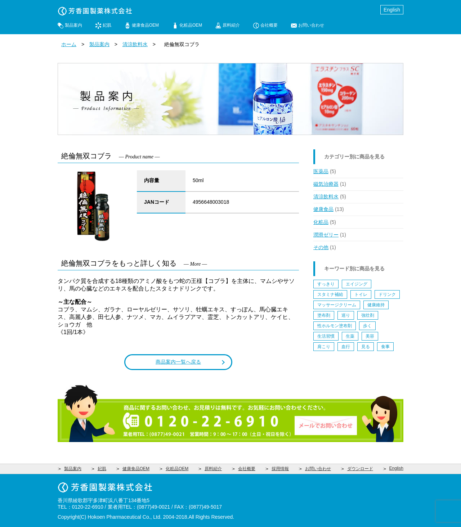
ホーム (68, 44)
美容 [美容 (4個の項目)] (370, 336)
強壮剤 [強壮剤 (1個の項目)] (367, 315)
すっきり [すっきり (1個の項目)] (326, 284)
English (392, 10)
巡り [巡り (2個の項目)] (345, 315)
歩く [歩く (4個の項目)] (367, 325)
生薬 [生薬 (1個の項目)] (350, 336)
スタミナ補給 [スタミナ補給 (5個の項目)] (330, 294)
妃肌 (107, 25)
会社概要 (269, 25)
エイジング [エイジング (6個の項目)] (356, 284)
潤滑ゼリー (326, 235)
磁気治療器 (326, 184)
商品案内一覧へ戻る (178, 362)
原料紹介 (231, 25)
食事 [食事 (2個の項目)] (385, 346)
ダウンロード (360, 468)
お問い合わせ (311, 25)
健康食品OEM (145, 25)
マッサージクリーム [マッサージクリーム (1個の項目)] (336, 304)
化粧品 (320, 222)
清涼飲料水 (135, 44)
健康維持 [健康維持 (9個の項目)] (376, 304)
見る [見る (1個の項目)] (365, 346)
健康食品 (323, 209)
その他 (320, 247)
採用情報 (280, 468)
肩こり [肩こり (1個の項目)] (323, 346)
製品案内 (73, 25)
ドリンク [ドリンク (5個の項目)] (387, 294)
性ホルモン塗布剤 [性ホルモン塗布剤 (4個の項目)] (334, 325)
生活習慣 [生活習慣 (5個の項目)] (326, 336)
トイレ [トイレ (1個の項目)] (360, 294)
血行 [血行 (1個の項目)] (345, 346)
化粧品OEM (190, 25)
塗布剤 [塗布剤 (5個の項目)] (323, 315)
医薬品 (320, 171)
